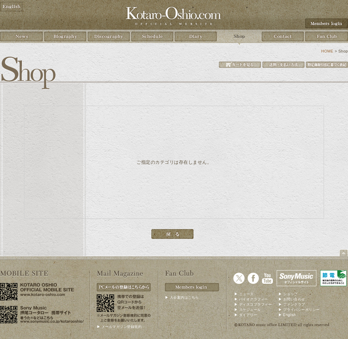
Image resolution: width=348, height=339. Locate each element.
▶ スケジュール (247, 310)
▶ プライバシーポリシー (299, 310)
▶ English (287, 315)
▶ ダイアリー (245, 315)
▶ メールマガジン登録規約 (119, 327)
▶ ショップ (288, 294)
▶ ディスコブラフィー (253, 304)
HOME (327, 51)
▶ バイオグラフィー (251, 299)
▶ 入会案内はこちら (182, 297)
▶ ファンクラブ (291, 304)
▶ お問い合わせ (291, 299)
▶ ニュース (244, 294)
